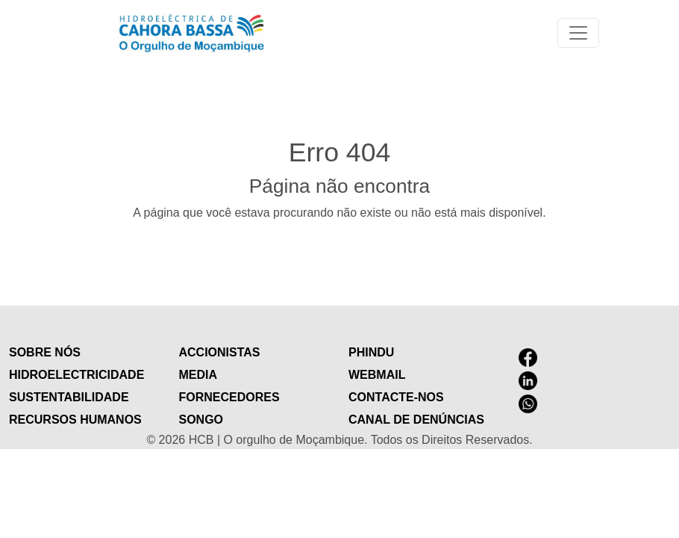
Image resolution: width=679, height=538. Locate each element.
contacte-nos (396, 397)
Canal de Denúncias (416, 419)
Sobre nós (45, 352)
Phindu (371, 352)
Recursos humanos (75, 419)
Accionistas (219, 352)
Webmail (376, 374)
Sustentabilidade (69, 397)
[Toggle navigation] (578, 33)
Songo (201, 419)
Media (198, 374)
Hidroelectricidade (76, 374)
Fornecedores (229, 397)
